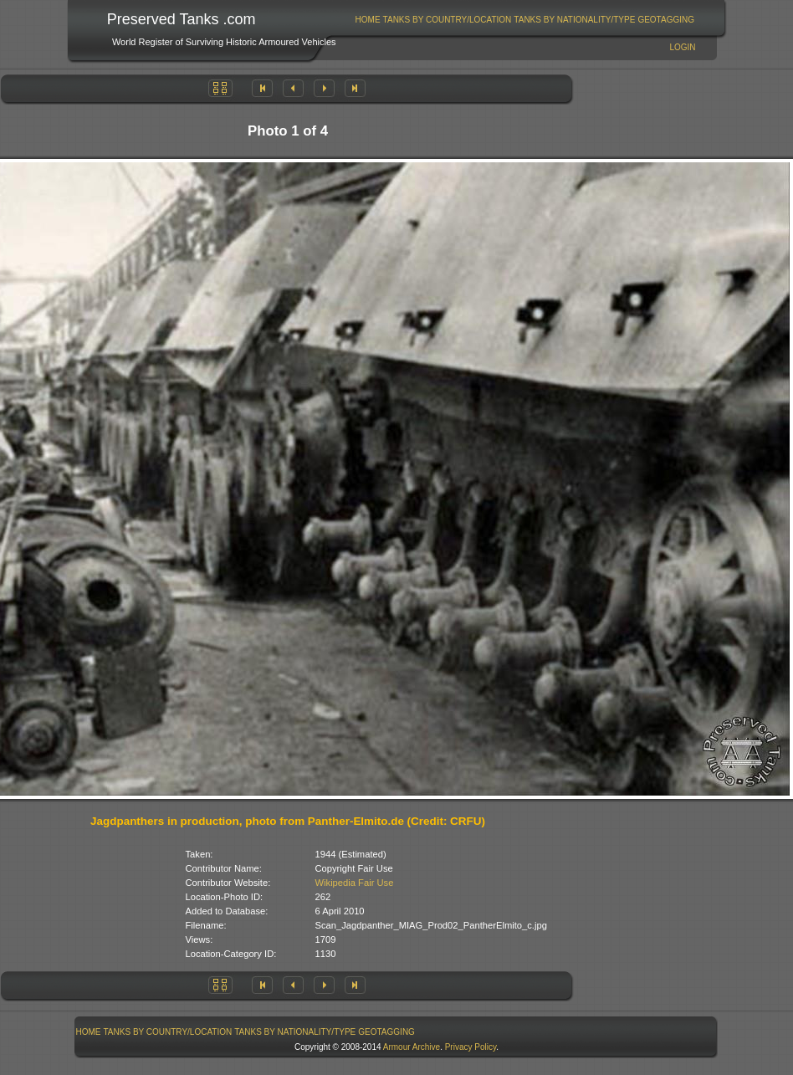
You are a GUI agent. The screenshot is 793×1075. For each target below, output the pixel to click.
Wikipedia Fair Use (354, 883)
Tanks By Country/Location (447, 19)
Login (682, 47)
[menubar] (524, 19)
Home (368, 19)
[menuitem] (367, 19)
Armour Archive (411, 1047)
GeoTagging (665, 19)
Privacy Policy (471, 1047)
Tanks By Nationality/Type (574, 19)
